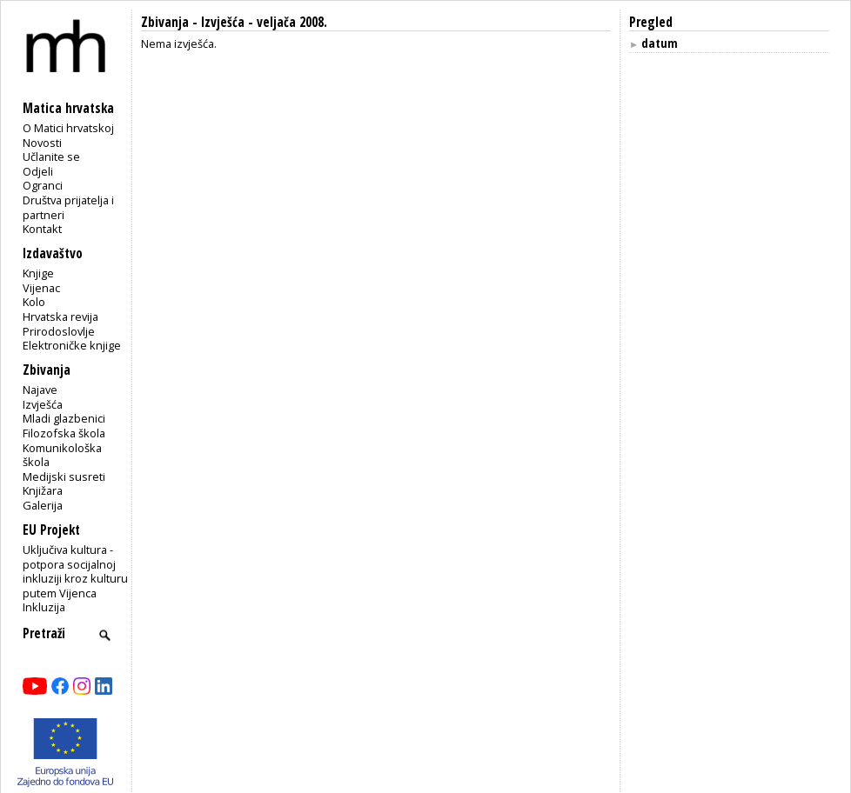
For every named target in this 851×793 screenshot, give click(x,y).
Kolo (34, 302)
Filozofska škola (64, 433)
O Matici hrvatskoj (68, 128)
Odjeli (38, 171)
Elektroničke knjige (72, 345)
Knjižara (43, 490)
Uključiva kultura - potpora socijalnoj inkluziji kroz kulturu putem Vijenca (75, 571)
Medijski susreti (64, 476)
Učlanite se (51, 156)
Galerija (43, 505)
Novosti (42, 142)
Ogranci (43, 185)
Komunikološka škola (62, 455)
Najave (40, 389)
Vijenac (41, 288)
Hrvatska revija (60, 316)
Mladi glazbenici (64, 418)
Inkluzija (44, 607)
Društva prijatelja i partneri (68, 207)
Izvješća (43, 404)
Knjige (38, 273)
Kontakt (42, 229)
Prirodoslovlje (59, 331)
